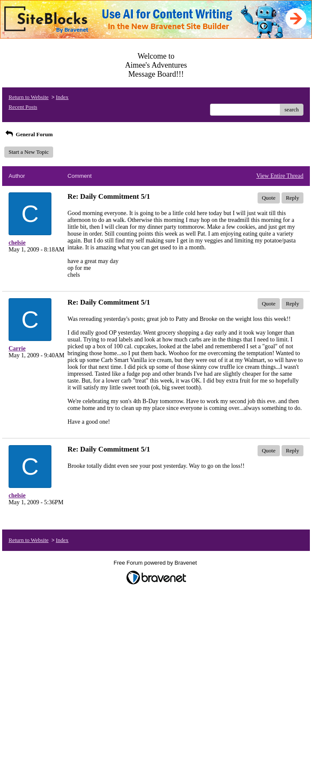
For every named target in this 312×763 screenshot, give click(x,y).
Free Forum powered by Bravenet (156, 563)
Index (62, 97)
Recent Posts (23, 107)
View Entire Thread (279, 176)
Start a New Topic (29, 152)
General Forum (28, 134)
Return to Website (28, 97)
